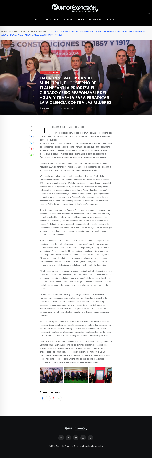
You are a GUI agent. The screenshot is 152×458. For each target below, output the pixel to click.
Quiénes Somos (51, 20)
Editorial (80, 20)
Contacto (110, 20)
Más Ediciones (95, 20)
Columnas (67, 20)
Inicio (37, 20)
